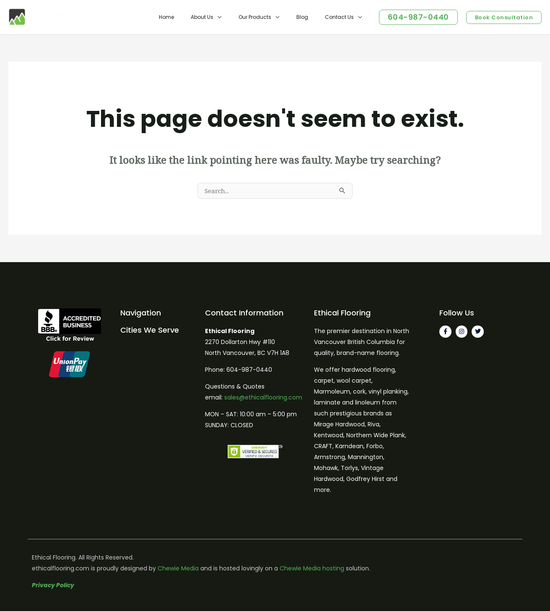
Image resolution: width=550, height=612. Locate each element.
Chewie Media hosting (312, 569)
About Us (225, 17)
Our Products (271, 17)
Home (196, 17)
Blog (312, 17)
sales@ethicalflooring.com (263, 398)
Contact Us (342, 17)
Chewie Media (178, 569)
